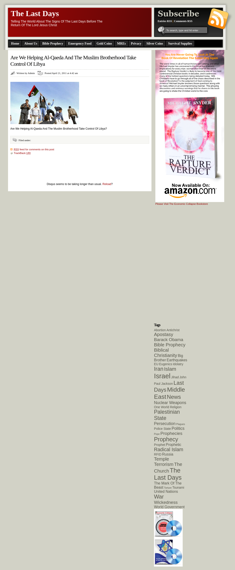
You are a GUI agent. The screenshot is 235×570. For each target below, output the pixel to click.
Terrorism (163, 464)
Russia (167, 454)
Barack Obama (168, 339)
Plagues (180, 424)
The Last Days (35, 13)
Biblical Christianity (165, 353)
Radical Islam (168, 449)
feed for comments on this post (34, 149)
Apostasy (163, 334)
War (159, 497)
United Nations (166, 491)
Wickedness (166, 502)
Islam (170, 369)
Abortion (160, 330)
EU (156, 364)
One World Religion (168, 407)
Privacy (136, 43)
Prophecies (171, 433)
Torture (168, 487)
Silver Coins (154, 43)
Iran (158, 369)
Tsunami (178, 487)
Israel (162, 376)
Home (15, 43)
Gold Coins (104, 43)
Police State (162, 428)
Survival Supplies (180, 43)
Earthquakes (177, 360)
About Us (30, 43)
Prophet (159, 445)
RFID (157, 454)
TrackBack (22, 153)
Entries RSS (165, 21)
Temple (161, 459)
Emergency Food (79, 43)
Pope (157, 434)
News (174, 397)
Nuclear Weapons (170, 402)
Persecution (165, 423)
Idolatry (178, 364)
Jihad (175, 377)
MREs (121, 43)
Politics (178, 428)
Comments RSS (183, 21)
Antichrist (173, 330)
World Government (169, 507)
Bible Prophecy (52, 43)
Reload (107, 184)
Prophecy (166, 439)
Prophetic (173, 445)
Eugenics (165, 364)
